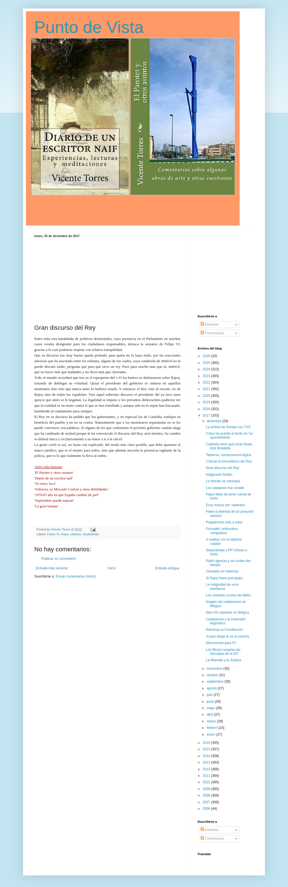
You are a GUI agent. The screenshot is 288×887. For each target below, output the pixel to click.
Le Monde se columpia (223, 481)
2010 (207, 782)
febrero (212, 728)
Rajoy (64, 534)
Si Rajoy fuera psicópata (224, 578)
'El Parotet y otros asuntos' (54, 472)
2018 (207, 409)
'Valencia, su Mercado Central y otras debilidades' (71, 489)
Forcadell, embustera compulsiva (222, 531)
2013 (207, 762)
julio (210, 695)
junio (211, 702)
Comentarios (212, 333)
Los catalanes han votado (225, 488)
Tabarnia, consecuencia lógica (228, 455)
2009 (207, 789)
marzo (212, 721)
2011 (207, 776)
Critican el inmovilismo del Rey (229, 461)
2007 (207, 802)
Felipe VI (53, 534)
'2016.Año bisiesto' (48, 467)
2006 (207, 809)
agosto (212, 688)
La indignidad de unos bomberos (222, 586)
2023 (207, 376)
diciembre (214, 421)
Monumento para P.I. (221, 643)
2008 (207, 795)
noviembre (215, 669)
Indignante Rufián (219, 475)
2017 (207, 415)
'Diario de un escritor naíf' (53, 478)
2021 (207, 389)
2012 (207, 769)
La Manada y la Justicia (223, 660)
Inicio (112, 568)
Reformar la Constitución (224, 630)
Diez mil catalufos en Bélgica (227, 612)
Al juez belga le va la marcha (227, 636)
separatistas (91, 534)
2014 (207, 756)
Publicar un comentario (58, 559)
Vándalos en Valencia (222, 571)
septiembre (215, 682)
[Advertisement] (107, 279)
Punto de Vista (89, 27)
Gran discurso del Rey (222, 468)
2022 (207, 382)
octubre (213, 675)
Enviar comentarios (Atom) (76, 576)
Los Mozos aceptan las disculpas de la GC (223, 652)
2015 (207, 749)
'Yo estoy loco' (45, 483)
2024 (207, 369)
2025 (207, 363)
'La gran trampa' (46, 506)
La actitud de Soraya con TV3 (228, 427)
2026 (207, 356)
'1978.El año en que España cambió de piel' (66, 495)
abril (210, 714)
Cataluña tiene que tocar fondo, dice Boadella (229, 446)
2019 (207, 402)
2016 (207, 743)
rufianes (75, 534)
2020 (207, 396)
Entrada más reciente (52, 568)
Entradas (209, 324)
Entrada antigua (167, 568)
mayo (211, 708)
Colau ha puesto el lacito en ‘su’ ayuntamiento (229, 435)
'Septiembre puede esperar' (54, 500)
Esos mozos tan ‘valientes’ (226, 505)
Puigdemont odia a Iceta (224, 522)
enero (211, 734)
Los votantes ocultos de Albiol (228, 595)
